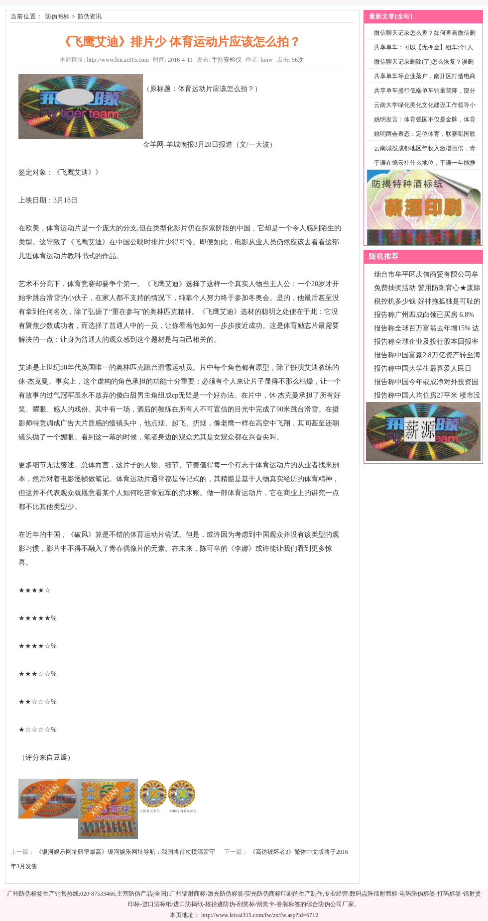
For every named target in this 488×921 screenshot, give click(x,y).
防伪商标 (57, 16)
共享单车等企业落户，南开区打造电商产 (423, 82)
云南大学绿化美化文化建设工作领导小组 (423, 111)
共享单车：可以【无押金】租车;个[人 (423, 47)
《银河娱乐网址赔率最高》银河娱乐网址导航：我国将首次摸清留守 (125, 851)
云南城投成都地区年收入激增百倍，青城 (423, 154)
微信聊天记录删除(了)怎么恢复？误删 (424, 61)
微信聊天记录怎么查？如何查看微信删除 (423, 38)
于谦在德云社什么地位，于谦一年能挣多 (423, 168)
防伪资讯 (90, 16)
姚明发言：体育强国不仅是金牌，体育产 (423, 125)
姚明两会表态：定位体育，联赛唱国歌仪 (423, 139)
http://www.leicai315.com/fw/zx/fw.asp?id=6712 (259, 915)
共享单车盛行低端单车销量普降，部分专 (423, 96)
